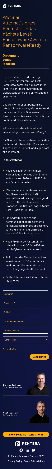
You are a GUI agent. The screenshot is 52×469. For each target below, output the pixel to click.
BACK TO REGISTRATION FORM (26, 434)
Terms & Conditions (34, 461)
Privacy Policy (9, 349)
